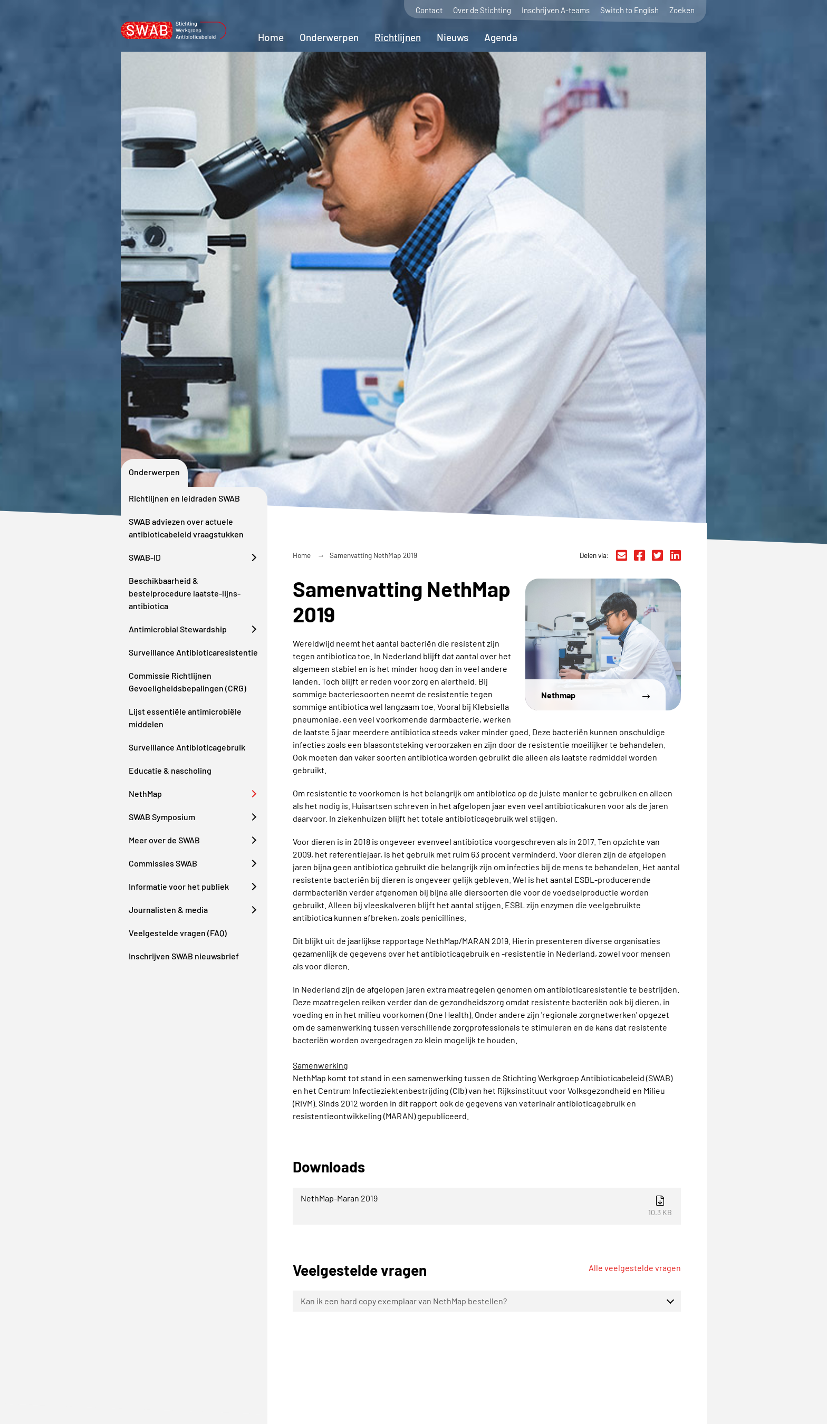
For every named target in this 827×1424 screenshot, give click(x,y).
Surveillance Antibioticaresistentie (193, 652)
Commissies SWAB (163, 863)
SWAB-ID (145, 557)
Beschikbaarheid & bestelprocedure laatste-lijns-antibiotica (185, 593)
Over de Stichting (482, 10)
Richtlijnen (397, 37)
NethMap (145, 793)
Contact (429, 10)
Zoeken (682, 10)
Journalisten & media (168, 910)
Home (271, 37)
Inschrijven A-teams (556, 10)
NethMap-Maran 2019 (488, 1205)
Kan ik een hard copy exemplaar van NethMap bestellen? (404, 1301)
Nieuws (452, 37)
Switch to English (629, 10)
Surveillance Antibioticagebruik (187, 747)
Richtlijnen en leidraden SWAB (184, 498)
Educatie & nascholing (170, 770)
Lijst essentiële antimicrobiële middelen (185, 717)
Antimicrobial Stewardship (178, 629)
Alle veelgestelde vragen (635, 1268)
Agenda (500, 37)
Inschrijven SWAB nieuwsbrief (184, 956)
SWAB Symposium (162, 817)
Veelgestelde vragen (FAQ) (178, 933)
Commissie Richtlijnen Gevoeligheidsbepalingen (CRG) (187, 681)
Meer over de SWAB (164, 840)
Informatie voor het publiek (179, 886)
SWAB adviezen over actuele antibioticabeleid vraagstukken (186, 527)
